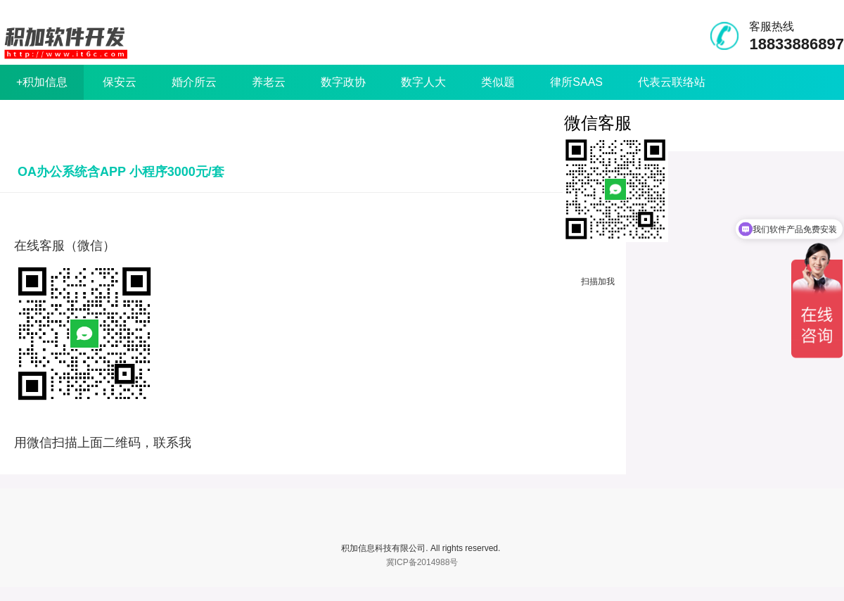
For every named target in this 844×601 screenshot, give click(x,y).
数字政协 (343, 82)
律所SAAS (576, 82)
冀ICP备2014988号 (422, 562)
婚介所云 (194, 82)
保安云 (119, 82)
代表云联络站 (671, 82)
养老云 (269, 82)
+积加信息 (42, 82)
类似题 (498, 82)
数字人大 (423, 82)
